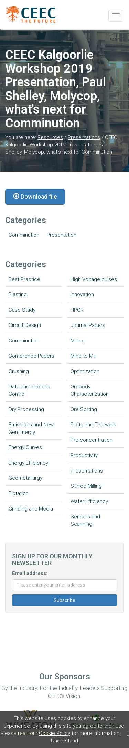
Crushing (19, 371)
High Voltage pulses (94, 279)
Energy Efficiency (28, 463)
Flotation (19, 493)
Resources (50, 137)
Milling (78, 341)
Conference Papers (31, 356)
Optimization (85, 371)
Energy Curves (25, 447)
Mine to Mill (83, 356)
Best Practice (24, 279)
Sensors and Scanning (85, 520)
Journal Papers (88, 325)
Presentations (84, 137)
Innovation (82, 294)
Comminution (24, 235)
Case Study (22, 310)
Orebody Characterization (90, 390)
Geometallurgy (25, 478)
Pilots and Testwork (93, 424)
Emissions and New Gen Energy (31, 428)
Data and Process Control (29, 390)
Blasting (18, 294)
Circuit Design (25, 325)
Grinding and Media (31, 509)
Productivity (84, 455)
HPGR (77, 310)
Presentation (61, 235)
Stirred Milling (86, 486)
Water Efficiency (89, 501)
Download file (35, 196)
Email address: (29, 573)
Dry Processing (26, 409)
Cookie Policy (54, 733)
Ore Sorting (84, 409)
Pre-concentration (91, 440)
